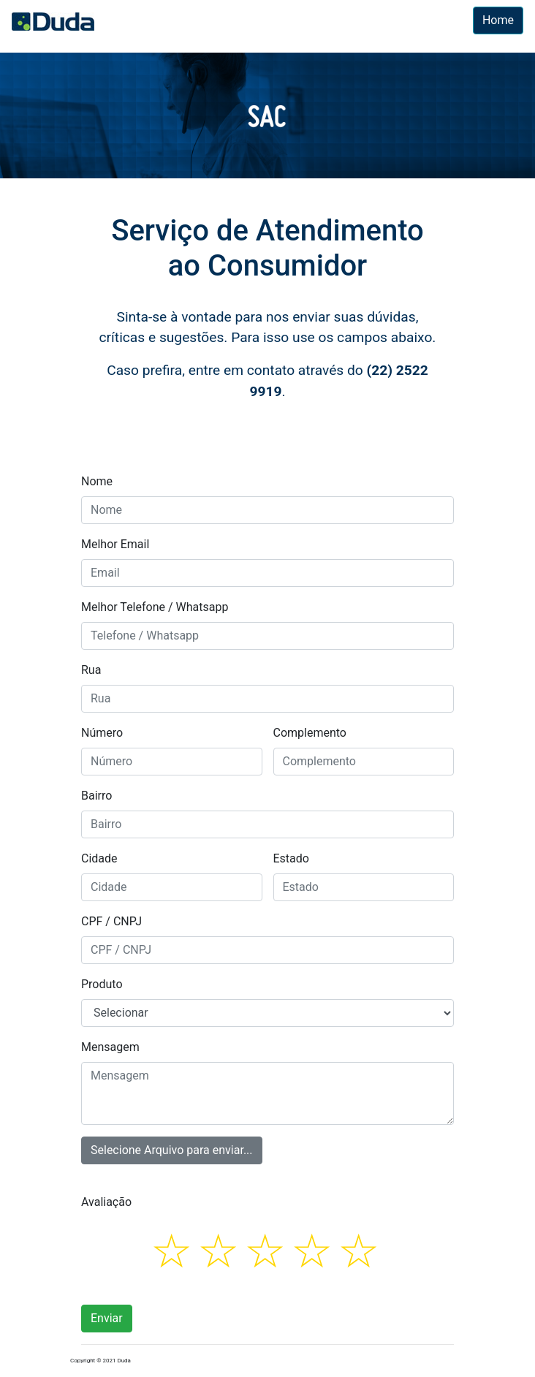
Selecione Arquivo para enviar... (171, 1147)
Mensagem (110, 1047)
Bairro (96, 796)
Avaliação (106, 1202)
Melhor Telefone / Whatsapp (154, 607)
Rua (91, 670)
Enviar (107, 1318)
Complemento (309, 733)
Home (498, 20)
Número (102, 733)
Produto (102, 984)
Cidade (99, 858)
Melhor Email (115, 544)
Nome (97, 481)
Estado (291, 858)
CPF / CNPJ (111, 921)
